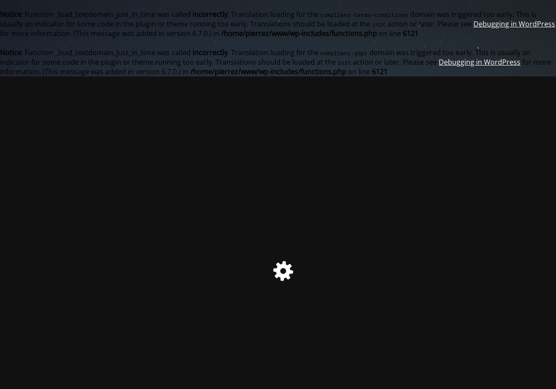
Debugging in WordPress (514, 24)
